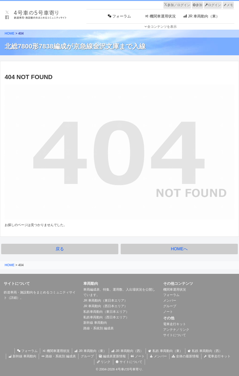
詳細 (13, 297)
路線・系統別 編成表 (98, 328)
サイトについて (174, 335)
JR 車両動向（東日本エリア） (105, 300)
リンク (104, 362)
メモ (228, 5)
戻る (60, 249)
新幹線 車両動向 (95, 322)
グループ (169, 306)
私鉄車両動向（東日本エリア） (106, 311)
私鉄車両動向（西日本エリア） (106, 317)
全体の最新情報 (185, 356)
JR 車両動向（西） (127, 351)
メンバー (169, 300)
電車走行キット (174, 324)
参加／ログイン (177, 5)
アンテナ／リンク (176, 329)
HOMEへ (179, 249)
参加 (197, 5)
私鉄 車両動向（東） (165, 351)
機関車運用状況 (174, 289)
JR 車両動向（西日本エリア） (105, 306)
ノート (168, 311)
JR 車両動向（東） (90, 351)
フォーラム (171, 295)
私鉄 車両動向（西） (205, 351)
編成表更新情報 (112, 356)
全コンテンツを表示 (162, 26)
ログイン (213, 5)
